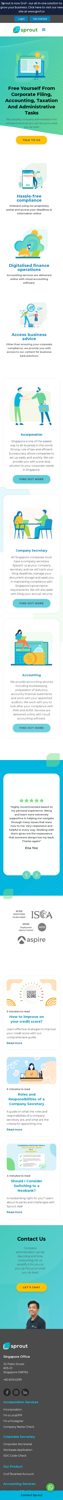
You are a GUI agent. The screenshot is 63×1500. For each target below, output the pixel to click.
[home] (25, 30)
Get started (40, 18)
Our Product (13, 1466)
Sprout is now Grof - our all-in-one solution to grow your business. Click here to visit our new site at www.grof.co (31, 7)
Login (21, 18)
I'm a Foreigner (13, 1421)
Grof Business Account (18, 1474)
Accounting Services (19, 1484)
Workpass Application (17, 1450)
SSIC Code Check (14, 1455)
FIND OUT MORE (31, 481)
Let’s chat (31, 1287)
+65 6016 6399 (12, 1379)
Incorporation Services (20, 1402)
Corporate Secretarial (17, 1444)
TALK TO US (31, 140)
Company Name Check (18, 1426)
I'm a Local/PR (12, 1415)
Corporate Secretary (19, 1437)
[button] (44, 30)
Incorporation (12, 1409)
